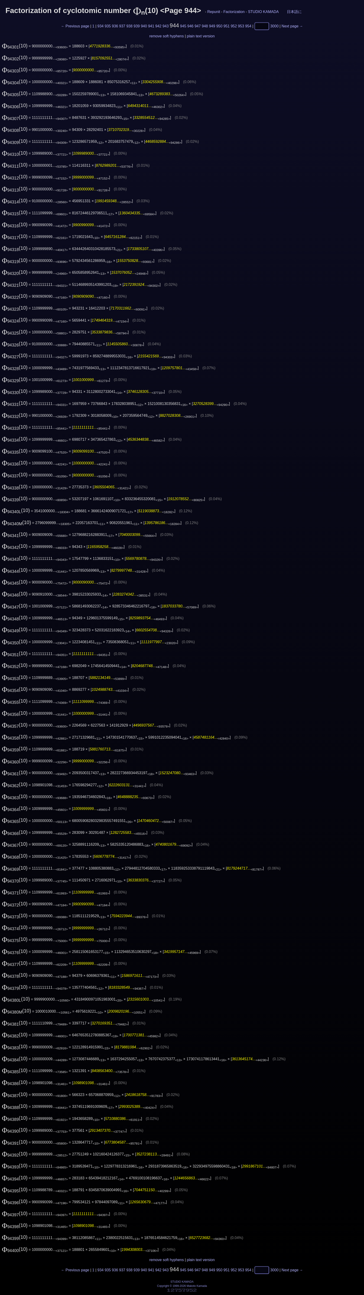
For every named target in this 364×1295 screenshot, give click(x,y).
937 (122, 26)
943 (165, 26)
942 (158, 26)
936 (115, 26)
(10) (15, 46)
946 (190, 26)
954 (248, 26)
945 (183, 26)
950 (219, 26)
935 (108, 26)
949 (212, 26)
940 (144, 26)
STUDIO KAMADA (263, 12)
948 (205, 26)
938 (129, 26)
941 (151, 26)
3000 (274, 26)
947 (198, 26)
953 (241, 26)
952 (234, 26)
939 (136, 26)
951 (227, 26)
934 (101, 26)
